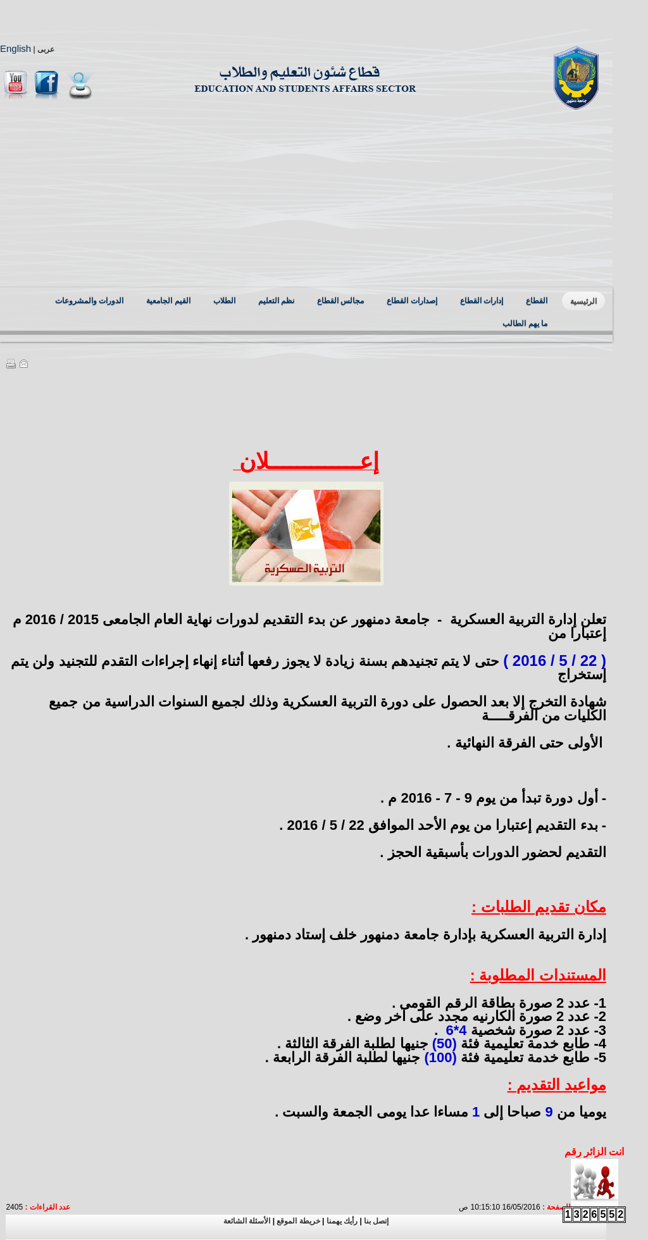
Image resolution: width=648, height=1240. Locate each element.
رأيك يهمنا (341, 1221)
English (15, 48)
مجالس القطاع (340, 300)
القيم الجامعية (168, 300)
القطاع (536, 300)
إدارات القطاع (481, 300)
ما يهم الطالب (524, 323)
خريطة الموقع (297, 1221)
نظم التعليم (276, 300)
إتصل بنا (376, 1221)
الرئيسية (583, 301)
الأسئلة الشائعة (246, 1221)
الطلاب (224, 300)
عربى (45, 49)
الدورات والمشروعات (89, 300)
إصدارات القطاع (412, 300)
